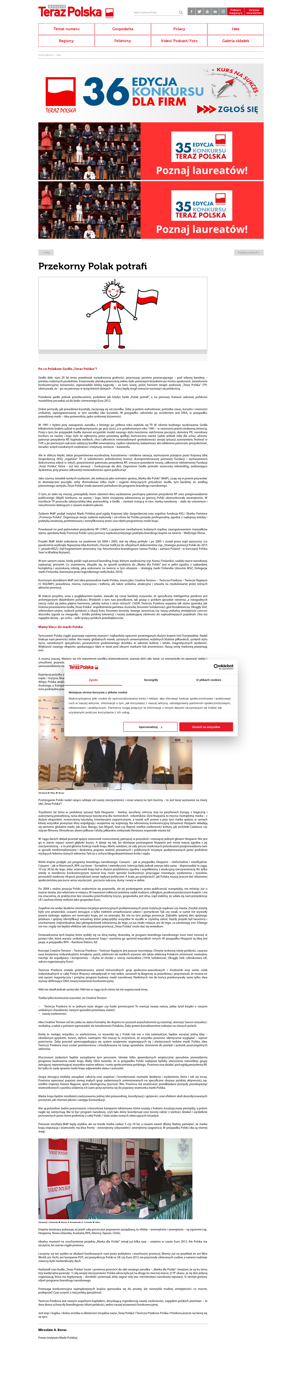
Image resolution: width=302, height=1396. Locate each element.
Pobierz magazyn (235, 11)
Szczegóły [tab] (151, 679)
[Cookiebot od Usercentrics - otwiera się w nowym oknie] (216, 667)
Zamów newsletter (254, 11)
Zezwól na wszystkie (206, 727)
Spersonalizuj (150, 727)
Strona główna (45, 55)
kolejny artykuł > (249, 252)
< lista (46, 252)
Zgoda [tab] (93, 679)
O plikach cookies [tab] (208, 679)
